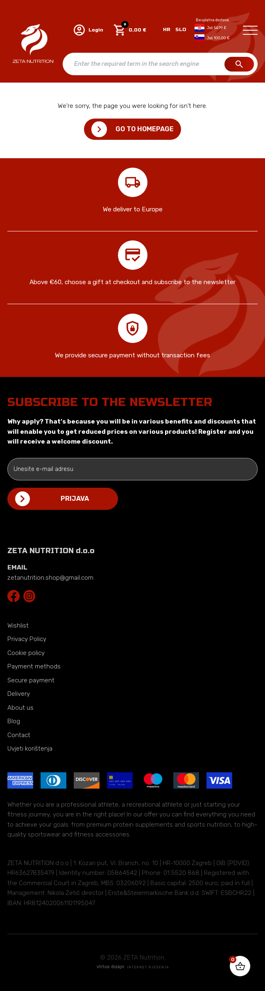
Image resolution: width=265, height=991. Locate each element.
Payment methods (34, 666)
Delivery (18, 693)
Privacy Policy (26, 639)
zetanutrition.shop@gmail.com (50, 577)
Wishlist (18, 625)
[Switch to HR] (167, 30)
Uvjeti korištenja (29, 748)
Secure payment (30, 680)
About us (20, 707)
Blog (13, 721)
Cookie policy (26, 653)
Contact (18, 735)
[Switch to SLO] (179, 30)
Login (88, 30)
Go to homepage (145, 129)
